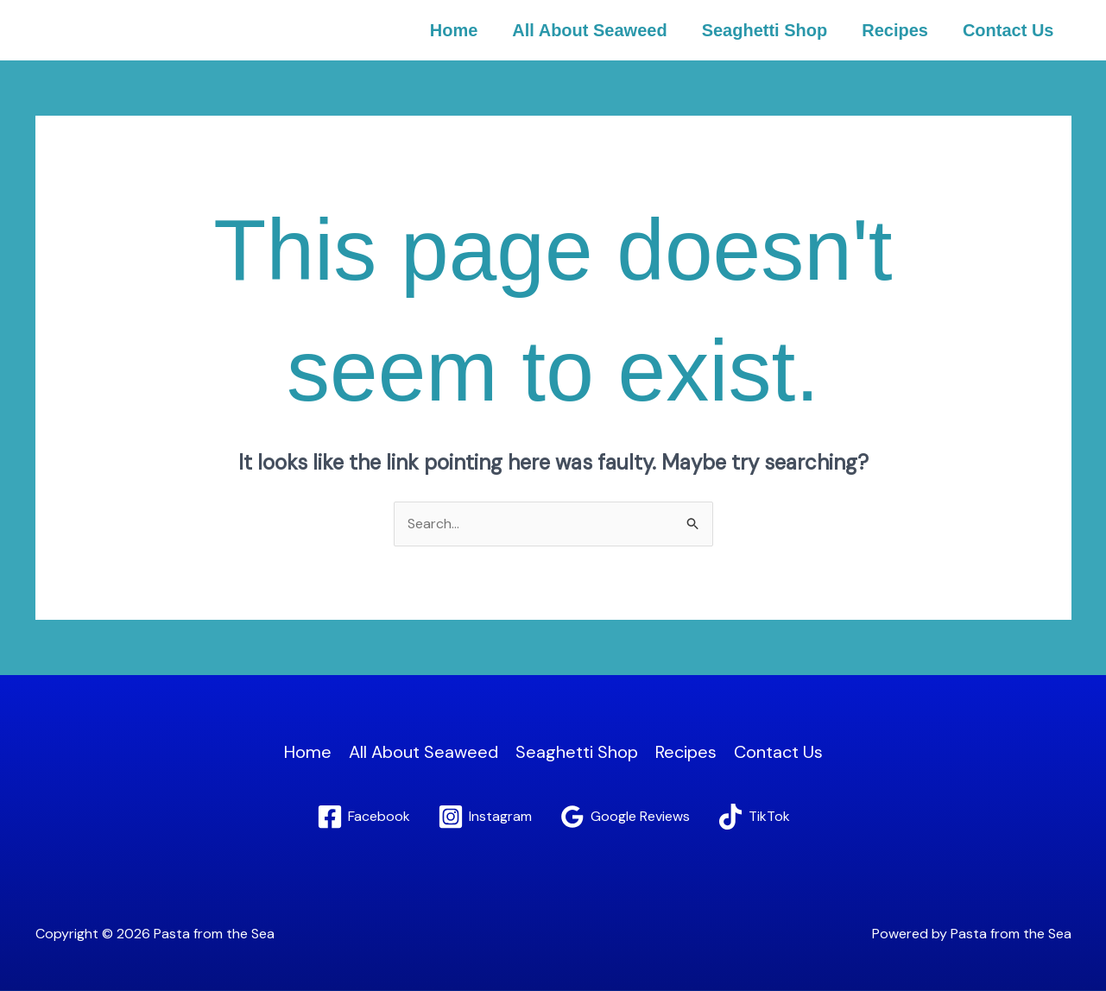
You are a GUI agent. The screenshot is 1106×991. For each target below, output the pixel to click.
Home (454, 30)
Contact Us (1008, 30)
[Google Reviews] (624, 816)
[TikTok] (754, 816)
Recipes (895, 30)
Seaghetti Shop (765, 30)
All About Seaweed (589, 30)
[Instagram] (484, 816)
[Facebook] (363, 816)
